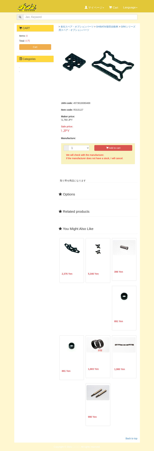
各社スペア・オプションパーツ (77, 26)
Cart (35, 47)
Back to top (131, 438)
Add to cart (113, 148)
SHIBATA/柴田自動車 (107, 26)
